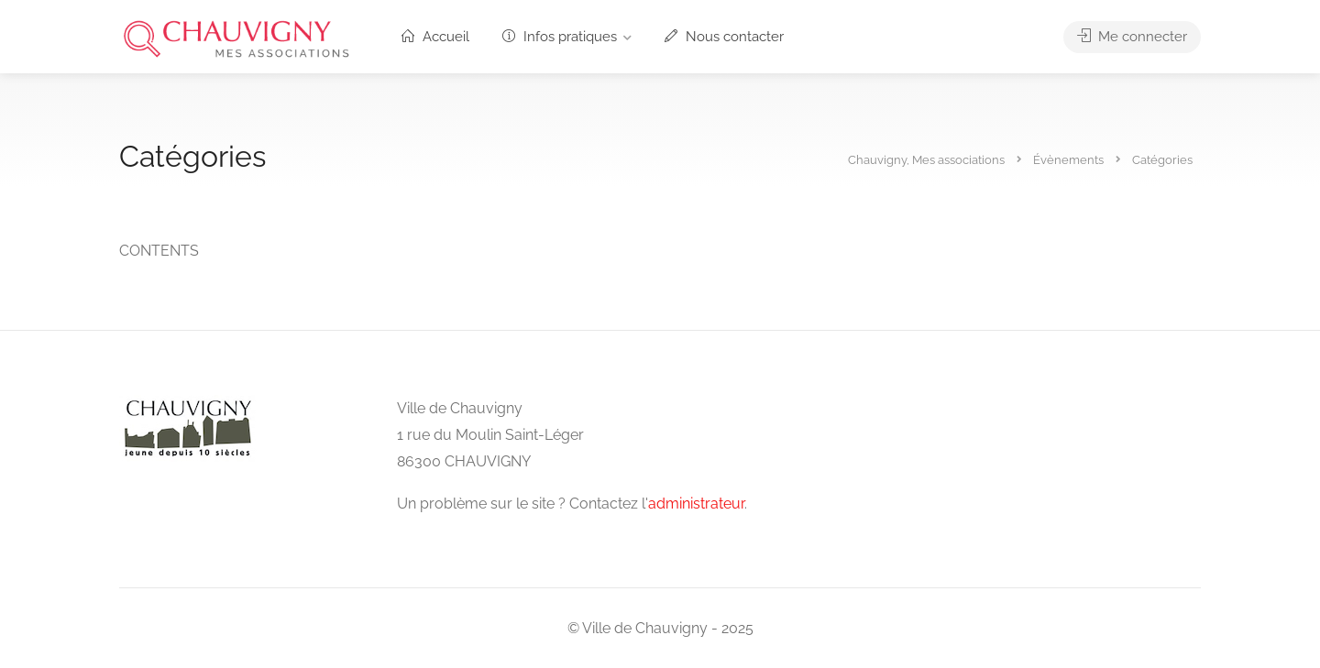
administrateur (696, 503)
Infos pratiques (559, 36)
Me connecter (1132, 36)
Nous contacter (724, 36)
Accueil (435, 36)
